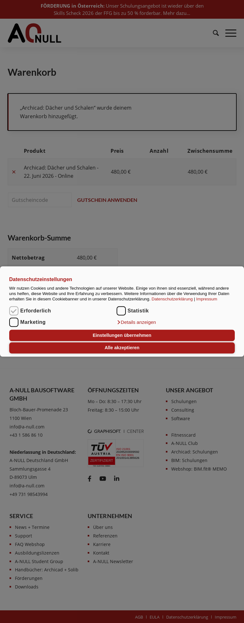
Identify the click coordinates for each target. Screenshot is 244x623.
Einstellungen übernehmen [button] (122, 335)
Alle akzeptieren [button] (122, 347)
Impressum (206, 299)
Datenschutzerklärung (172, 299)
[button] (136, 322)
